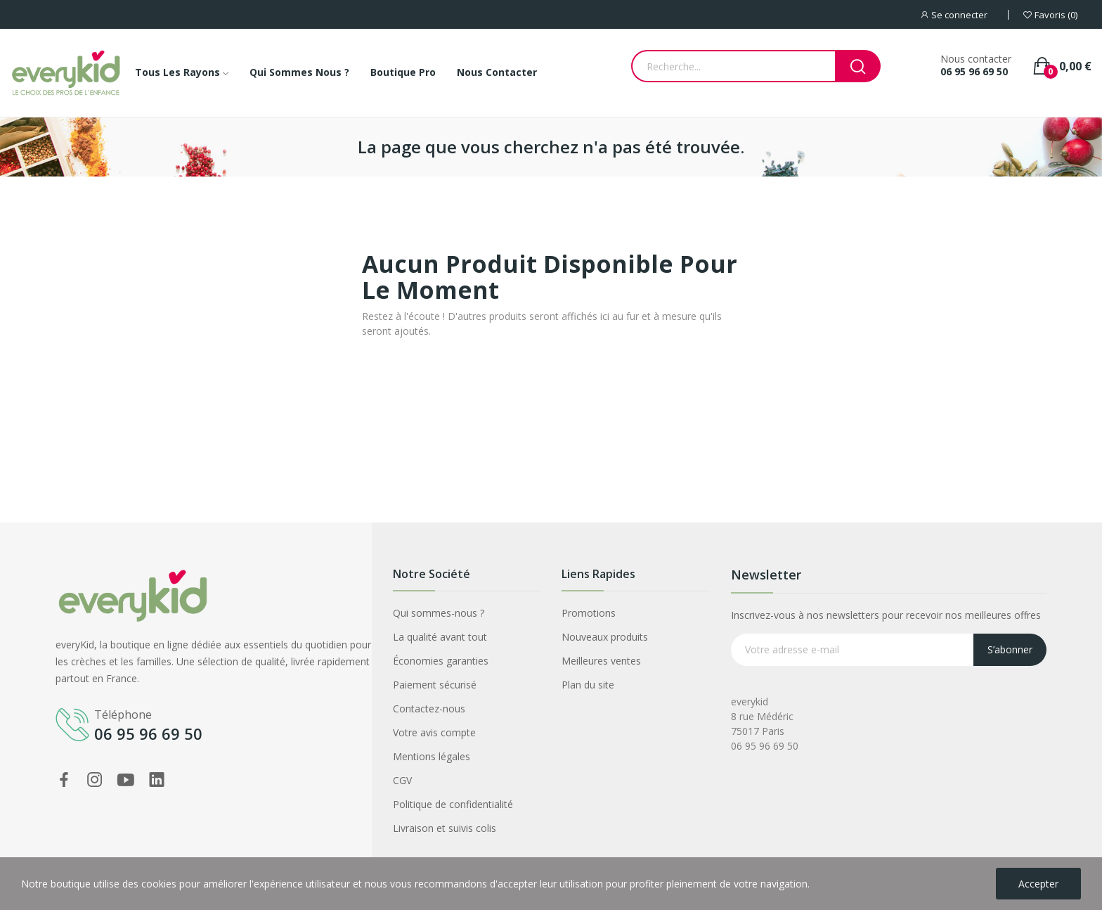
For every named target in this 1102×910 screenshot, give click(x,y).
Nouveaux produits (605, 636)
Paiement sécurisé (435, 684)
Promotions (589, 613)
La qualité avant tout (440, 636)
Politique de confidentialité (453, 804)
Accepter (1038, 883)
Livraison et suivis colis (444, 828)
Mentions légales (431, 756)
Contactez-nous (429, 708)
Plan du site (588, 684)
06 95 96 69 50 (974, 72)
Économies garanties (440, 660)
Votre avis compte (434, 732)
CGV (402, 780)
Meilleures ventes (601, 660)
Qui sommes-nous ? (438, 613)
